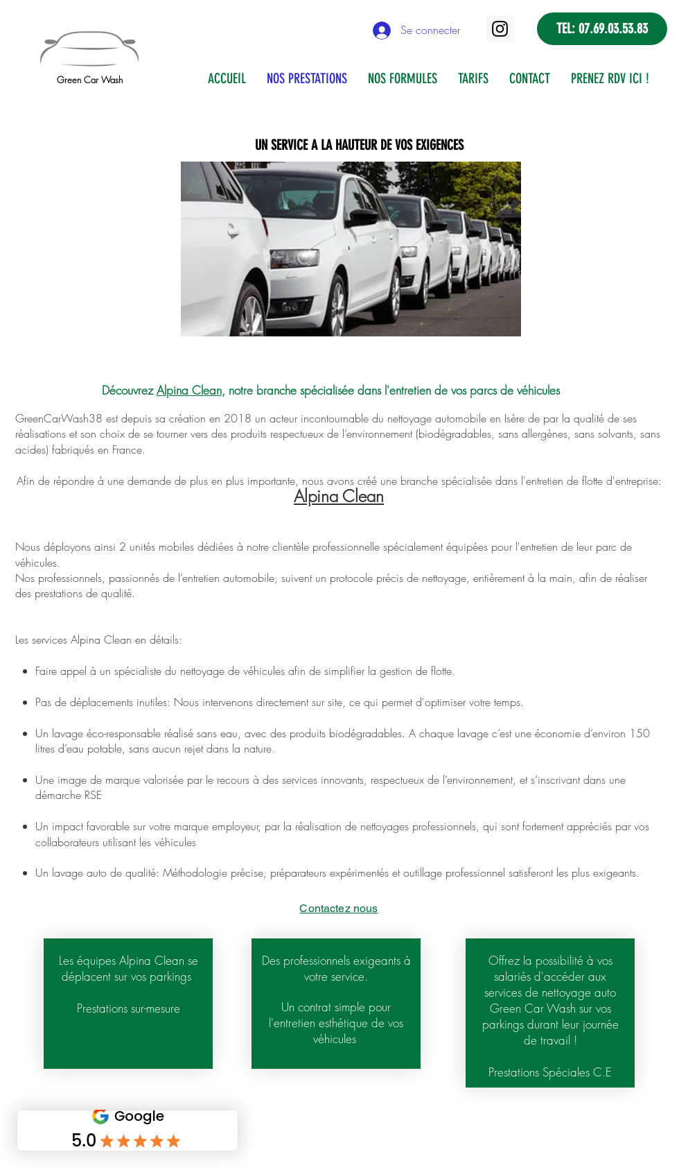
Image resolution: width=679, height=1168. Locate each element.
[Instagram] (499, 28)
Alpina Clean (189, 390)
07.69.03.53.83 (613, 28)
